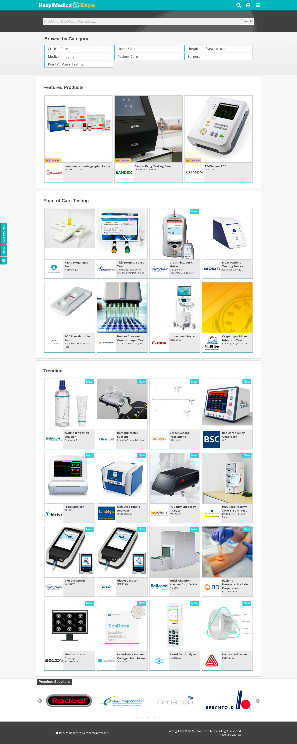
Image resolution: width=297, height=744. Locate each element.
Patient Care (128, 56)
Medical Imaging (61, 56)
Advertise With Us (230, 734)
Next (257, 701)
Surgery (194, 56)
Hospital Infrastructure (207, 48)
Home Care (127, 48)
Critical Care (58, 48)
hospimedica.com (80, 733)
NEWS (3, 250)
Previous (39, 701)
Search (247, 21)
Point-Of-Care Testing (66, 64)
